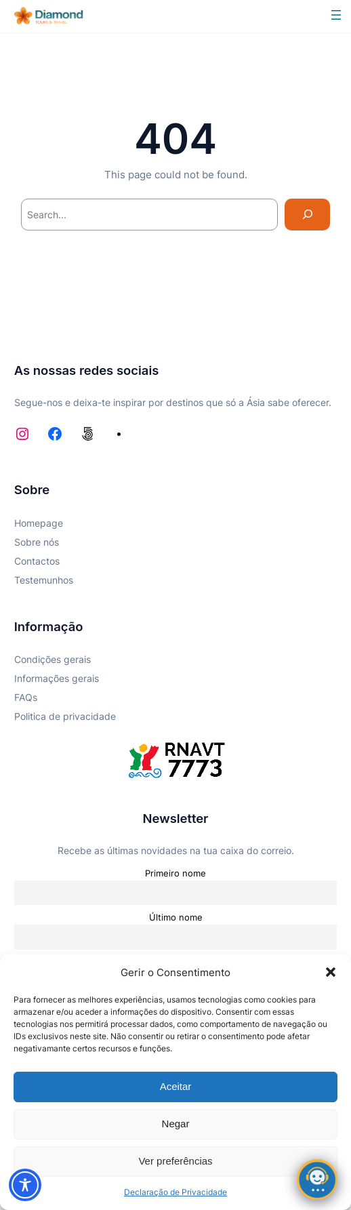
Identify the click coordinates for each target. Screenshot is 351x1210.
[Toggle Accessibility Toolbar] (25, 1185)
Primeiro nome (175, 873)
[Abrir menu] (336, 15)
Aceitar (176, 1086)
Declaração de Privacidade (175, 1192)
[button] (330, 972)
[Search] (307, 214)
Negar (176, 1123)
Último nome (176, 917)
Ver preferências (175, 1161)
